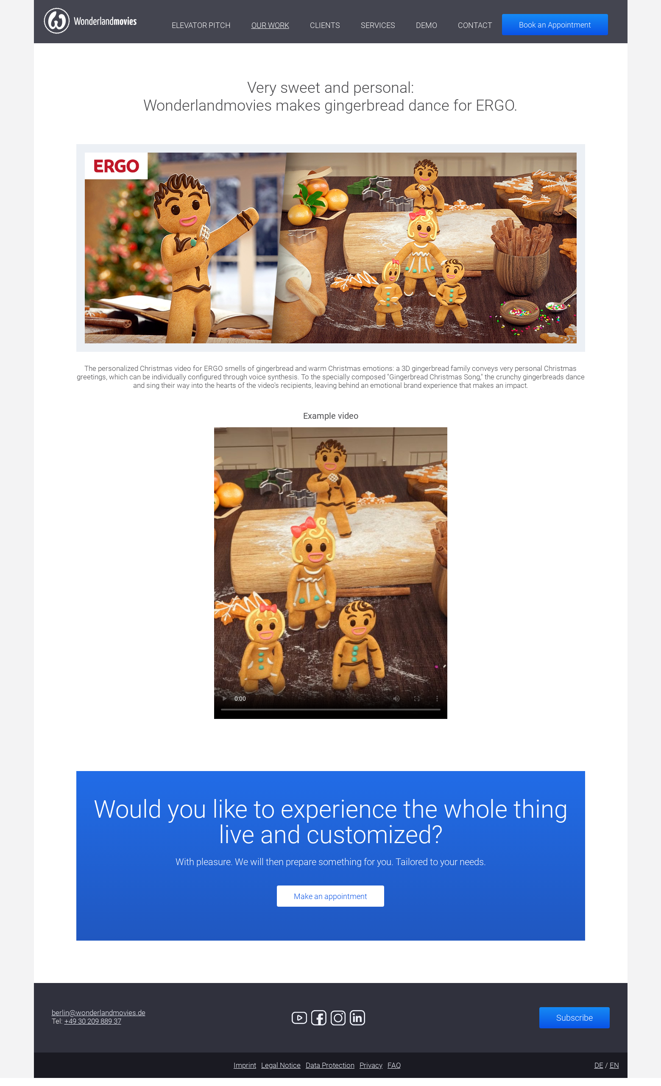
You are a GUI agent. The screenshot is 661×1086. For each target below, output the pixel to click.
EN (614, 1073)
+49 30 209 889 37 (92, 1029)
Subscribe (574, 1026)
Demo (436, 25)
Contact (485, 25)
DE (598, 1073)
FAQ (394, 1073)
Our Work (280, 25)
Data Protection (330, 1073)
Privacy (371, 1073)
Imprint (245, 1073)
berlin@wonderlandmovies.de (98, 1020)
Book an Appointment (565, 24)
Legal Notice (281, 1073)
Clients (335, 25)
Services (388, 25)
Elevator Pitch (210, 25)
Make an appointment (330, 903)
